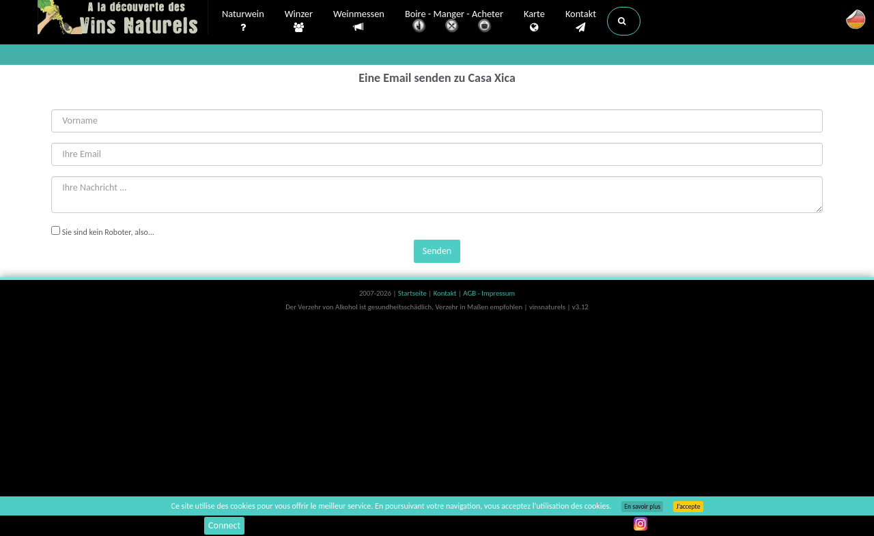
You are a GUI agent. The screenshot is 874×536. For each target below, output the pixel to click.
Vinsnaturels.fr (123, 18)
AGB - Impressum (489, 293)
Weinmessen (358, 21)
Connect (224, 525)
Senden (437, 251)
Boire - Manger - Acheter (454, 22)
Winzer (299, 21)
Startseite (413, 293)
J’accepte (688, 507)
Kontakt (580, 21)
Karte (534, 21)
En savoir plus (642, 507)
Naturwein (243, 21)
